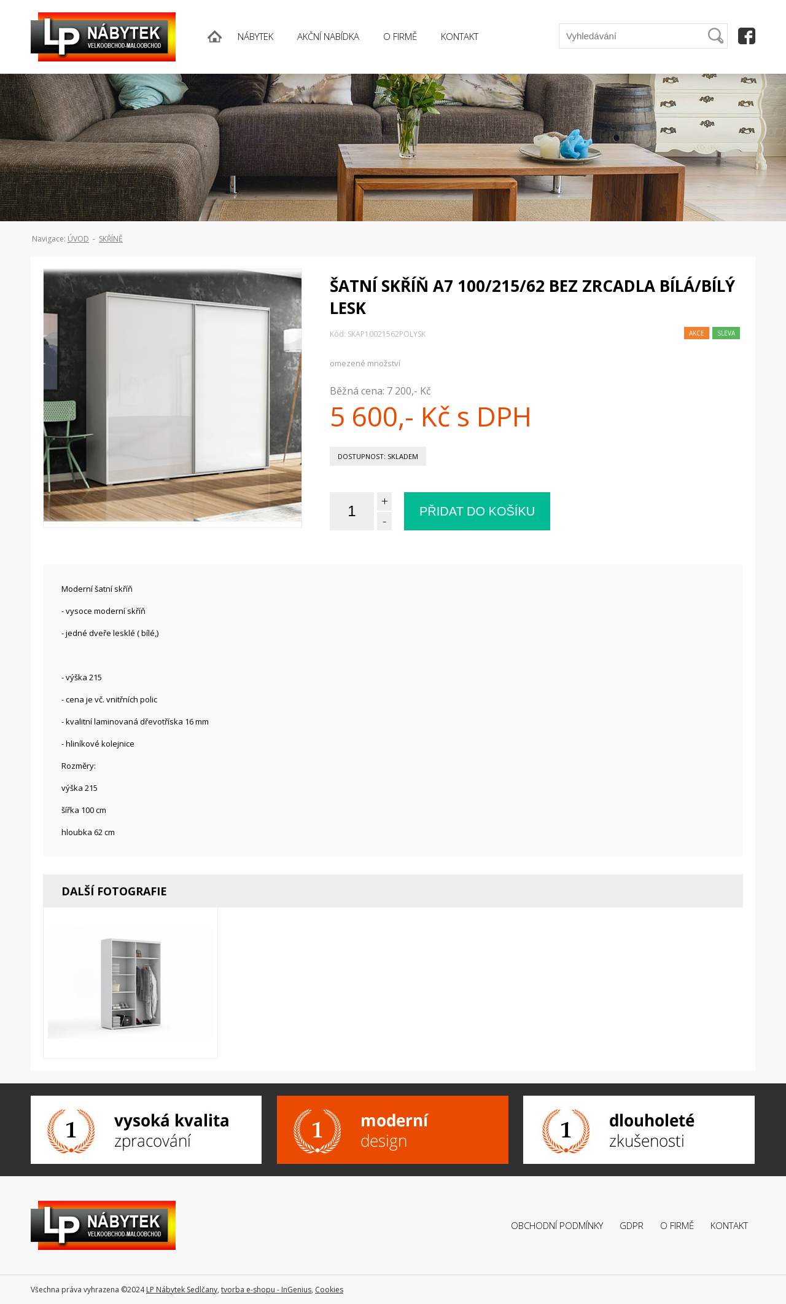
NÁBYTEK (255, 36)
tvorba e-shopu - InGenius (266, 1289)
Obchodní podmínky (557, 1225)
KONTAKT (459, 36)
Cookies (329, 1289)
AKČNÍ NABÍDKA (328, 36)
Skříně (111, 239)
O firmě (677, 1225)
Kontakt (729, 1225)
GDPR (632, 1225)
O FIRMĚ (400, 36)
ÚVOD (78, 239)
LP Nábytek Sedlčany (181, 1289)
